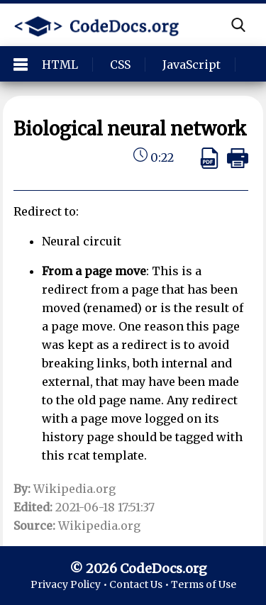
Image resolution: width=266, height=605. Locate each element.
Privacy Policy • (70, 584)
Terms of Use (203, 584)
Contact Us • (140, 584)
